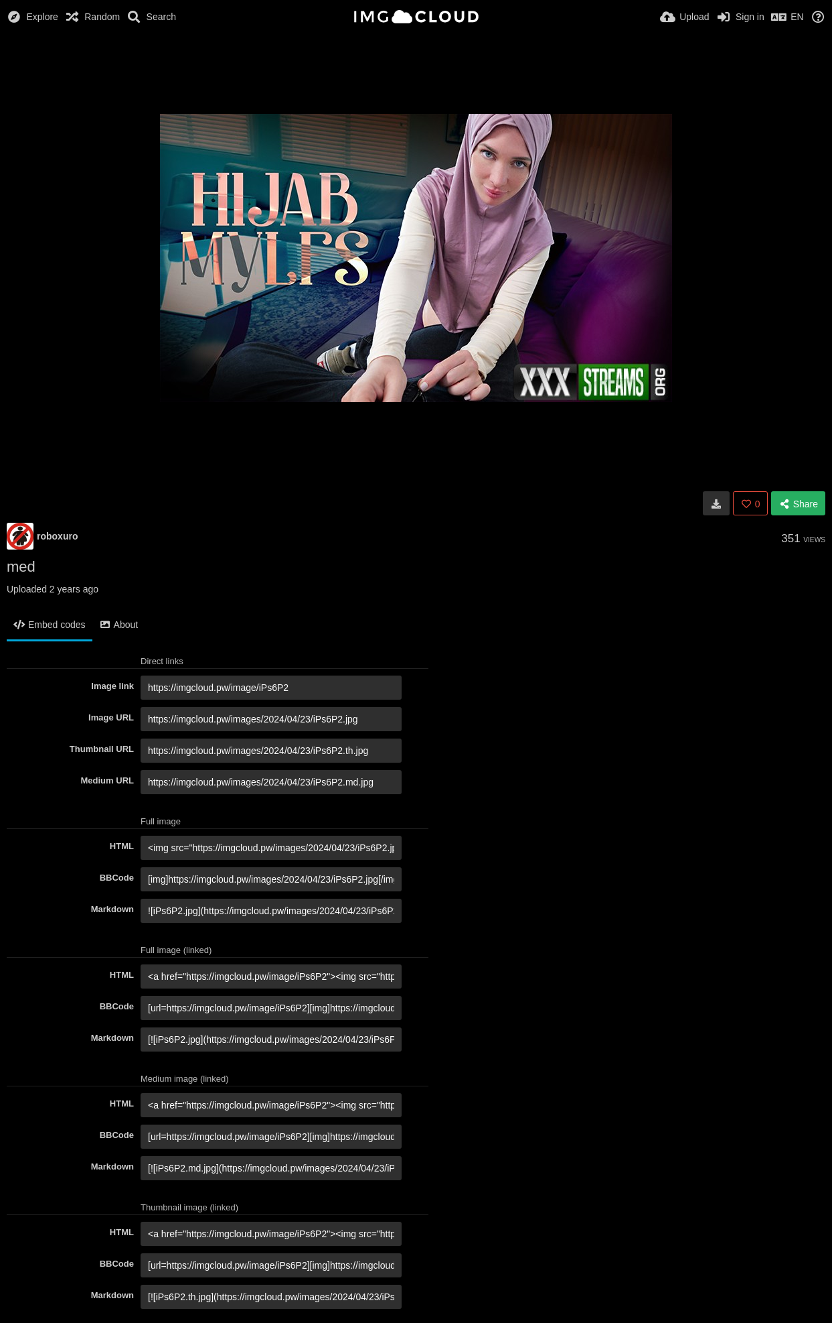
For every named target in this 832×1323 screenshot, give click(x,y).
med (21, 566)
